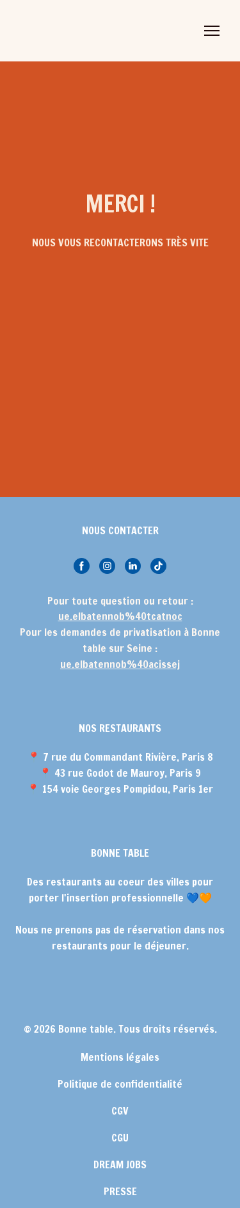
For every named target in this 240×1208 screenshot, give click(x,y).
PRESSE (120, 1191)
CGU (120, 1138)
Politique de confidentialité (120, 1084)
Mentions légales (120, 1057)
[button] (82, 566)
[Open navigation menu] (212, 31)
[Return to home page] (63, 31)
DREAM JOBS (120, 1164)
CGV (120, 1111)
